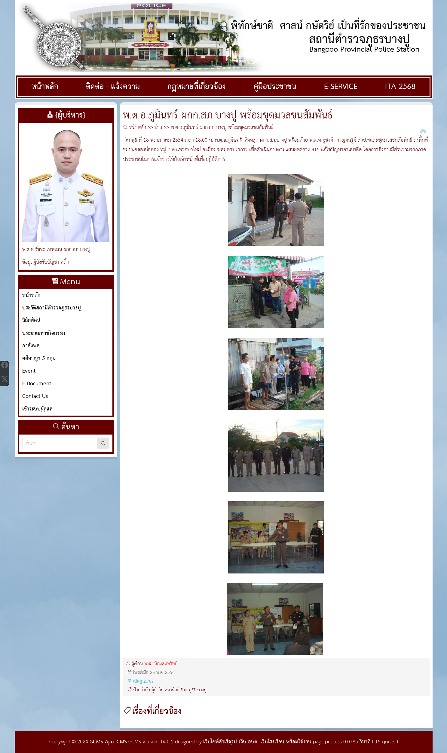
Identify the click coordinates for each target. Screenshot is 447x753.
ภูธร (192, 690)
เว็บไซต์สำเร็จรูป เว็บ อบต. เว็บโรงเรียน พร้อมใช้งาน (257, 742)
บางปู (202, 690)
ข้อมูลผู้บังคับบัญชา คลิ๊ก (45, 262)
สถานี (170, 690)
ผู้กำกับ (158, 690)
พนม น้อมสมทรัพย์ (160, 664)
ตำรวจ (181, 690)
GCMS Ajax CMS (108, 742)
